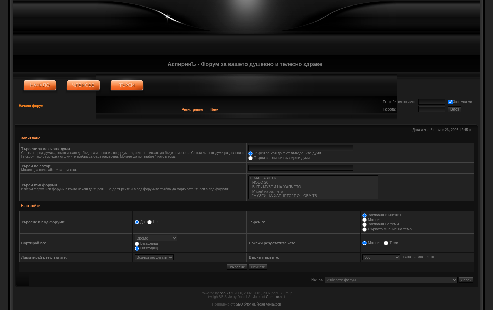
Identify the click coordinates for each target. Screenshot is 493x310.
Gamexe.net (275, 297)
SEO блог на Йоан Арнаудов (258, 304)
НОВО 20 (313, 182)
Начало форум (31, 106)
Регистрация (192, 110)
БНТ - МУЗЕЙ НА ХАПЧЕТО (313, 187)
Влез (214, 110)
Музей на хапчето (313, 191)
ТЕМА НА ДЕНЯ (313, 178)
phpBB (225, 293)
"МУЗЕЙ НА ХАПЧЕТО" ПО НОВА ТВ (313, 196)
